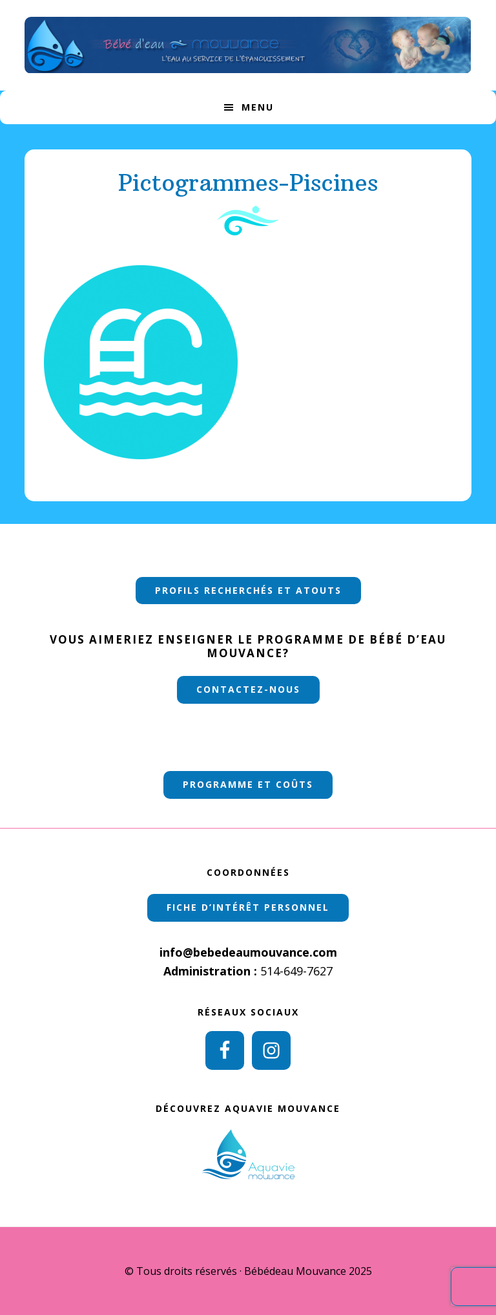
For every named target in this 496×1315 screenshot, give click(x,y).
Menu (258, 107)
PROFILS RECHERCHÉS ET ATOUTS (248, 590)
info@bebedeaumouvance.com (248, 952)
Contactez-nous (248, 689)
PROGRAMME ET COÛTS (248, 784)
